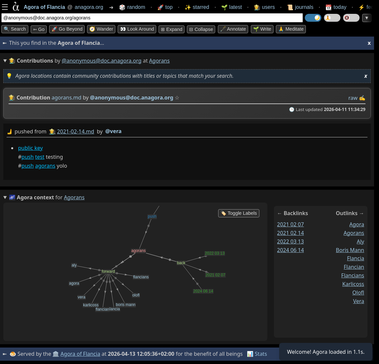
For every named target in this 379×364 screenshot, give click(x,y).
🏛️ (55, 353)
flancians (352, 275)
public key (30, 148)
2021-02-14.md (75, 131)
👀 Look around (137, 29)
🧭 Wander (101, 29)
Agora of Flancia (81, 353)
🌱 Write (262, 29)
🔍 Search (15, 29)
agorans (45, 165)
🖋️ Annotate (233, 29)
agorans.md (66, 97)
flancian (354, 266)
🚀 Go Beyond (66, 29)
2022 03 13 (290, 241)
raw (353, 97)
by (187, 131)
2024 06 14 (290, 250)
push (27, 156)
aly (360, 241)
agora (356, 224)
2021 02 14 (290, 233)
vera (358, 301)
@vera (113, 131)
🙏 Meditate (291, 29)
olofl (358, 292)
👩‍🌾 (12, 97)
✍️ (362, 97)
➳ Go (38, 29)
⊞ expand (171, 29)
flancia (355, 258)
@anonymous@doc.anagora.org (101, 60)
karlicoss (353, 284)
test (39, 156)
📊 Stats (257, 353)
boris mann (350, 250)
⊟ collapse (201, 29)
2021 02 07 (290, 224)
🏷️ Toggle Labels (238, 213)
